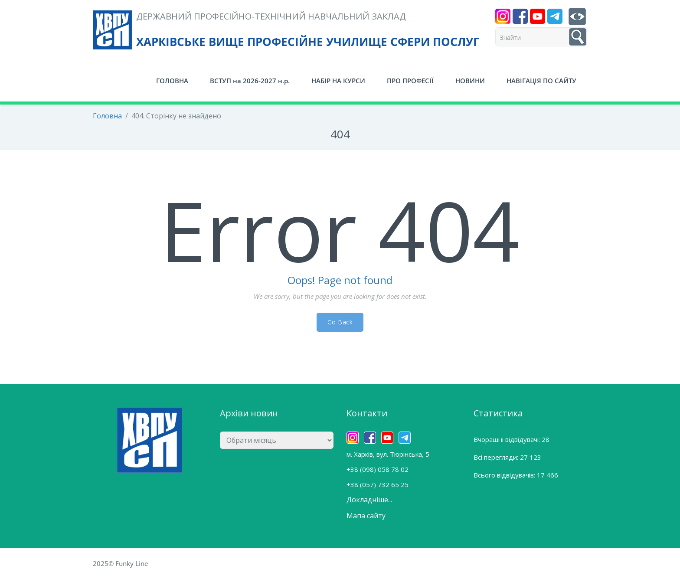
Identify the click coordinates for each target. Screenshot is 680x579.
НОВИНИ (470, 80)
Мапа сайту (366, 515)
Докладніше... (369, 499)
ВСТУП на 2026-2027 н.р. (250, 80)
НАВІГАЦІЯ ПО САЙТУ (541, 80)
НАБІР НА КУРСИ (338, 80)
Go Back (340, 322)
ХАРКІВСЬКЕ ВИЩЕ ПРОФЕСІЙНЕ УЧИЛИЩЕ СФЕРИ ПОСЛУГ (308, 41)
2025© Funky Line (120, 563)
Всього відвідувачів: (505, 475)
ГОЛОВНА (172, 80)
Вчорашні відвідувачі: (508, 439)
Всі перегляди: (497, 457)
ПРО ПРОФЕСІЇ (410, 80)
